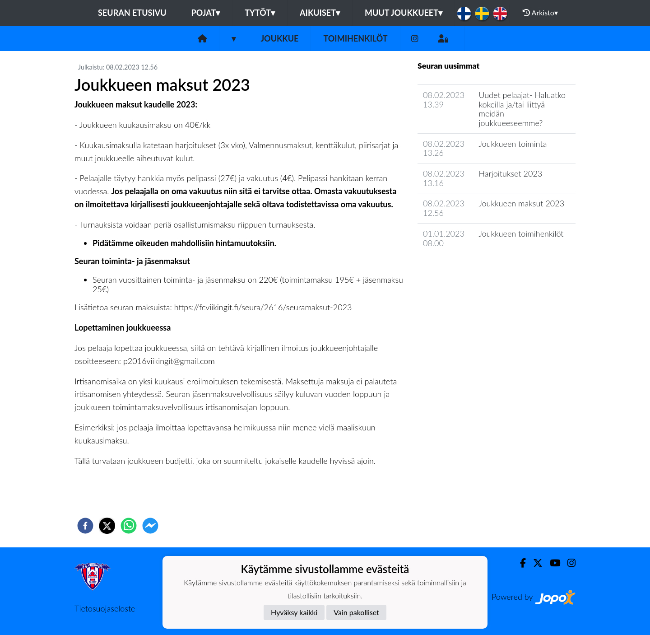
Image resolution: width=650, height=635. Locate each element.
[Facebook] (519, 563)
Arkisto (540, 12)
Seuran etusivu (132, 13)
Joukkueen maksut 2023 (521, 203)
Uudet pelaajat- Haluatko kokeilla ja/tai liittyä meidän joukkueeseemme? (522, 109)
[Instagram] (415, 38)
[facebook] (85, 526)
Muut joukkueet (403, 13)
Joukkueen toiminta (512, 144)
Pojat (205, 13)
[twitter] (107, 526)
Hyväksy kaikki (294, 612)
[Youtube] (551, 563)
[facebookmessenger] (150, 526)
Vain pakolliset (356, 612)
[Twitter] (534, 563)
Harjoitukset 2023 (510, 173)
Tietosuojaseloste (104, 608)
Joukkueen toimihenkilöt (520, 233)
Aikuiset (320, 13)
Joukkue (279, 38)
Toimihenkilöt (355, 38)
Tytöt (260, 13)
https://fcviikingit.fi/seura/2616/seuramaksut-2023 (263, 307)
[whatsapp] (129, 526)
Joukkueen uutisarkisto (463, 268)
